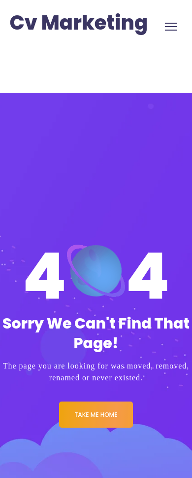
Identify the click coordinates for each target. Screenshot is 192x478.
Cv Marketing (79, 23)
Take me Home (96, 414)
